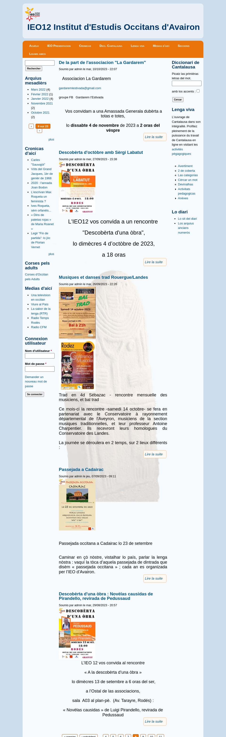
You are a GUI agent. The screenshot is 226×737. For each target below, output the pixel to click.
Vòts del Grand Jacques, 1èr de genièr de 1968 (42, 173)
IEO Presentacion (59, 46)
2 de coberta (186, 170)
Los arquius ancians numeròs (186, 228)
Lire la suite (154, 137)
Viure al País (39, 304)
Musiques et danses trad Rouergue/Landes (103, 277)
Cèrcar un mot (187, 180)
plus (51, 139)
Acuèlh (34, 46)
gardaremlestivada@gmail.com (80, 88)
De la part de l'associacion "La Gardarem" (102, 62)
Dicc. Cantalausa (111, 46)
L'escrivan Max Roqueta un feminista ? (41, 196)
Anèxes (183, 198)
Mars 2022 (38, 89)
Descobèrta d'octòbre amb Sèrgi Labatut (101, 152)
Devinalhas (185, 184)
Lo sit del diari (187, 218)
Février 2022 (39, 94)
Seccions (184, 46)
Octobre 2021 (40, 112)
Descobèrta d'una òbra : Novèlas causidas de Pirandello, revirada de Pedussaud (106, 596)
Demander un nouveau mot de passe (36, 381)
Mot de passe (35, 364)
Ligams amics (37, 54)
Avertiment (185, 166)
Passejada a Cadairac (81, 469)
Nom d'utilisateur (38, 351)
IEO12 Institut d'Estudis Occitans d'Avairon (113, 27)
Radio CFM (39, 327)
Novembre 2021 (42, 103)
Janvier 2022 (39, 98)
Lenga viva (138, 46)
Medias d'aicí (161, 46)
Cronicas (85, 46)
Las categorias (188, 175)
